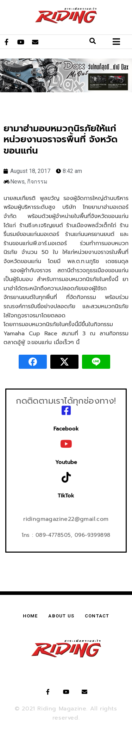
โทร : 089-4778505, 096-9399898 (66, 533)
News (17, 181)
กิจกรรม (37, 181)
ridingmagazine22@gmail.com (65, 516)
